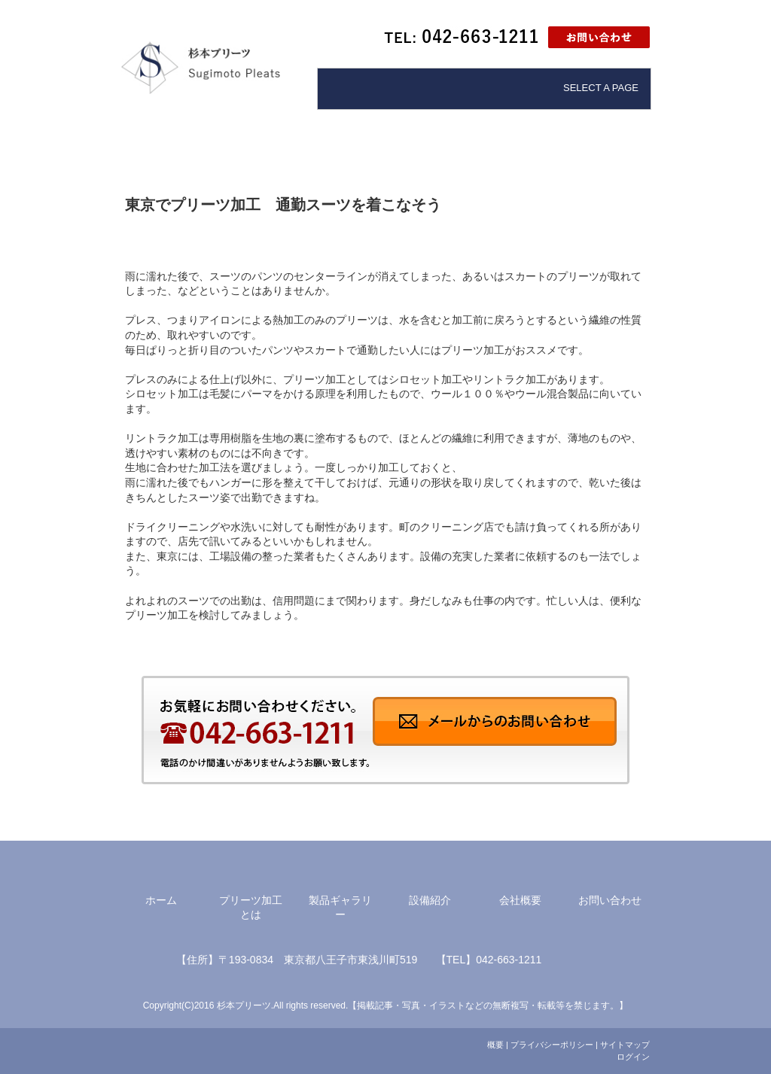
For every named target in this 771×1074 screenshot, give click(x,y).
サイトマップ (625, 1044)
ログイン (633, 1056)
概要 (495, 1044)
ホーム (161, 900)
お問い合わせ (609, 900)
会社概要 (520, 900)
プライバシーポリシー (551, 1044)
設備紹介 (430, 900)
